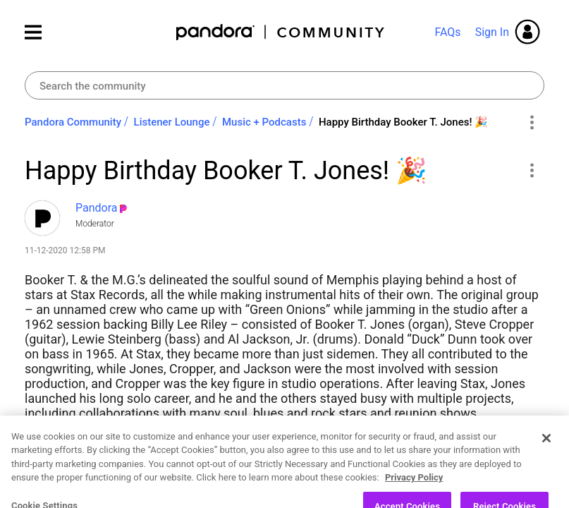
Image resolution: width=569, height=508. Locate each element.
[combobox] (284, 85)
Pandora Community (281, 32)
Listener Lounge (172, 122)
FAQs (447, 32)
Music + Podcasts (264, 122)
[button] (531, 170)
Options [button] (531, 122)
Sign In (492, 32)
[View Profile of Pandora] (96, 207)
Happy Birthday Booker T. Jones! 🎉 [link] (403, 122)
